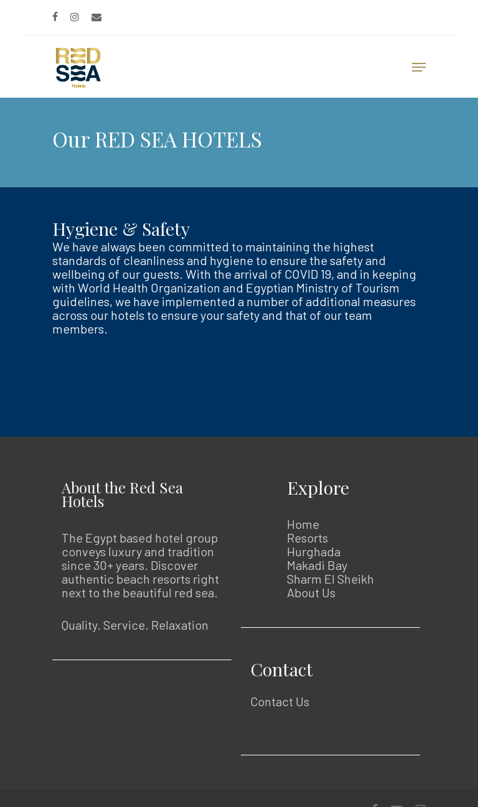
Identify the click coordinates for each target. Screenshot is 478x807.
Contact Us (279, 701)
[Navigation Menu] (419, 67)
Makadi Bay (317, 564)
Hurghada (313, 551)
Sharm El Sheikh (330, 578)
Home (303, 523)
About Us (311, 592)
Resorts (307, 537)
